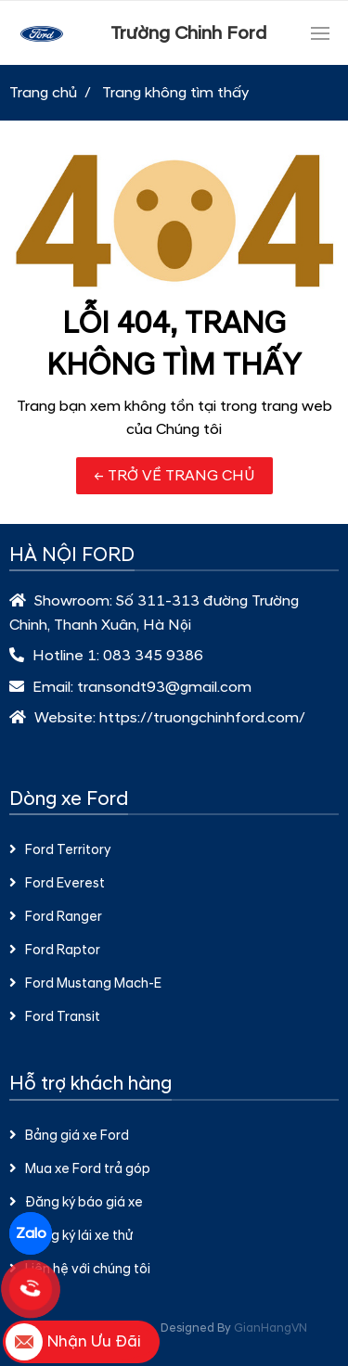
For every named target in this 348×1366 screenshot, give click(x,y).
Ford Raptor (54, 950)
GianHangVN (270, 1328)
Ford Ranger (55, 917)
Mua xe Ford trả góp (79, 1169)
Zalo (31, 1233)
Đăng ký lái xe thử (71, 1236)
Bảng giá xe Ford (69, 1136)
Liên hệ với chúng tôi (79, 1269)
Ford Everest (57, 883)
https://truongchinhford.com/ (202, 718)
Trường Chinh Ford (188, 33)
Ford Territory (59, 850)
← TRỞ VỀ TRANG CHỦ (174, 475)
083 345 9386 (153, 655)
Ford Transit (54, 1017)
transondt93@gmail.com (164, 687)
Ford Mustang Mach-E (85, 984)
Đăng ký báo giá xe (76, 1202)
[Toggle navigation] (320, 33)
